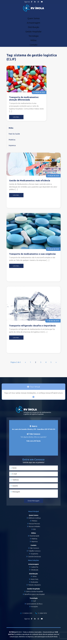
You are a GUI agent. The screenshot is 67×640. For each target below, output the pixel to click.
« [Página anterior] (25, 362)
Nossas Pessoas (34, 523)
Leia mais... (16, 117)
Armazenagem (33, 23)
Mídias (33, 40)
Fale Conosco (34, 548)
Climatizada (34, 570)
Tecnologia (33, 36)
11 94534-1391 (26, 613)
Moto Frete (34, 579)
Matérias (12, 140)
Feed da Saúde (14, 134)
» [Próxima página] (56, 362)
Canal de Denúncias (34, 556)
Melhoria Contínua (35, 518)
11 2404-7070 (41, 613)
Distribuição (33, 27)
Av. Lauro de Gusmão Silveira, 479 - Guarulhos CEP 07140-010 (33, 429)
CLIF (34, 601)
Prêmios (34, 521)
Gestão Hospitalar (33, 32)
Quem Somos (33, 18)
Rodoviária (34, 582)
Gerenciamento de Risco (34, 604)
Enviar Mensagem (33, 501)
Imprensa (12, 145)
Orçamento (34, 554)
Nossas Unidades (34, 526)
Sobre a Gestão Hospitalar (34, 591)
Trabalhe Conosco (34, 551)
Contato (33, 45)
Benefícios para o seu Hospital (34, 594)
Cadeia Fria (34, 567)
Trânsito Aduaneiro (34, 585)
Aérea (34, 576)
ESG (34, 529)
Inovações (34, 606)
